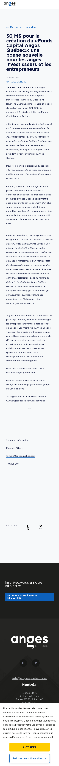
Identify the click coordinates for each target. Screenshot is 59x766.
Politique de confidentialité (29, 758)
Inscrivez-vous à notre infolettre (22, 596)
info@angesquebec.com (29, 678)
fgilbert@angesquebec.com (20, 456)
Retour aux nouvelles (21, 27)
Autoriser (29, 747)
